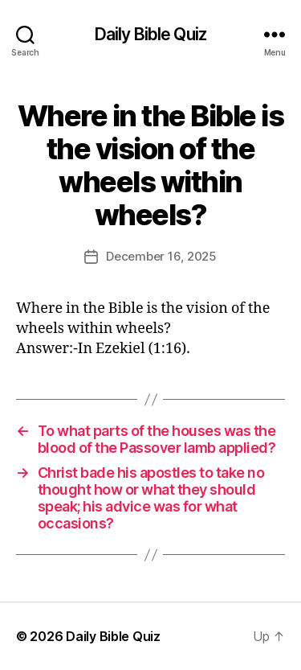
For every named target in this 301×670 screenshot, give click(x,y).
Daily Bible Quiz (150, 34)
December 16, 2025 (161, 256)
